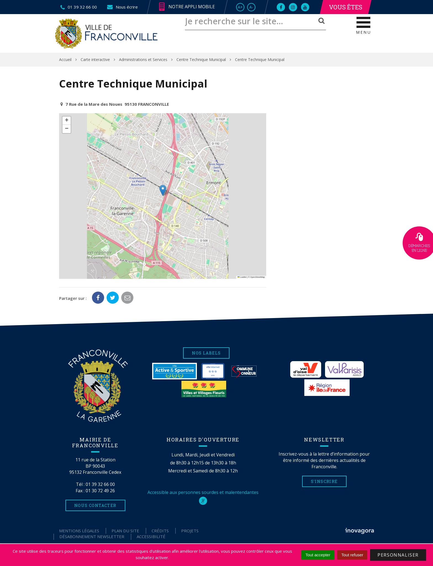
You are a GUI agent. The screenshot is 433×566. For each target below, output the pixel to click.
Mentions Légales (79, 530)
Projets (190, 530)
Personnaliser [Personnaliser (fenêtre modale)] (398, 555)
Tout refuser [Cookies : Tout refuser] (352, 554)
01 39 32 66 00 (100, 484)
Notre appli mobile (187, 7)
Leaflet (241, 277)
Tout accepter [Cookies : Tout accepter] (317, 554)
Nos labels (206, 353)
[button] (162, 190)
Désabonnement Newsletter (91, 536)
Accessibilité (151, 536)
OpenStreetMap (257, 277)
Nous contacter (95, 505)
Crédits (160, 530)
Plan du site (125, 530)
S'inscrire (324, 481)
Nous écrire (122, 7)
